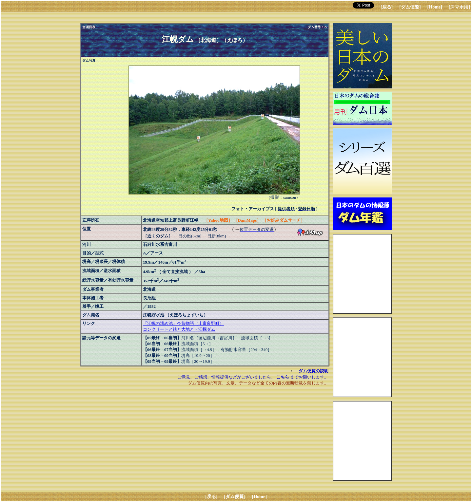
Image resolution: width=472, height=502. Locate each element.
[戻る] (387, 7)
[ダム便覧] (410, 7)
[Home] (434, 7)
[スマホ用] (459, 7)
